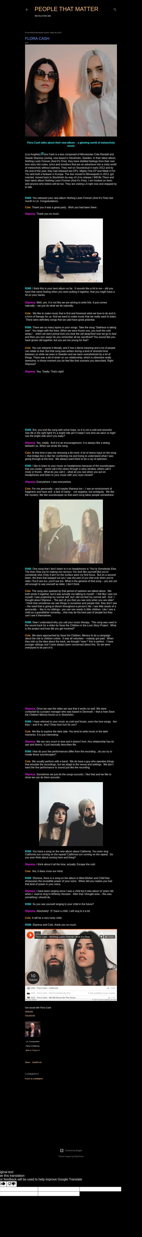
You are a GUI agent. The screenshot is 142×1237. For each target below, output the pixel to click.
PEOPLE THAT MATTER (66, 9)
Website (29, 1011)
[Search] (115, 9)
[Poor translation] (12, 1184)
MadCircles (79, 1156)
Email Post (37, 1062)
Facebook (30, 1015)
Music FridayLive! (33, 1050)
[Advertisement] (71, 1110)
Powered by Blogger (71, 1150)
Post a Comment (34, 1078)
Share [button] (27, 1062)
